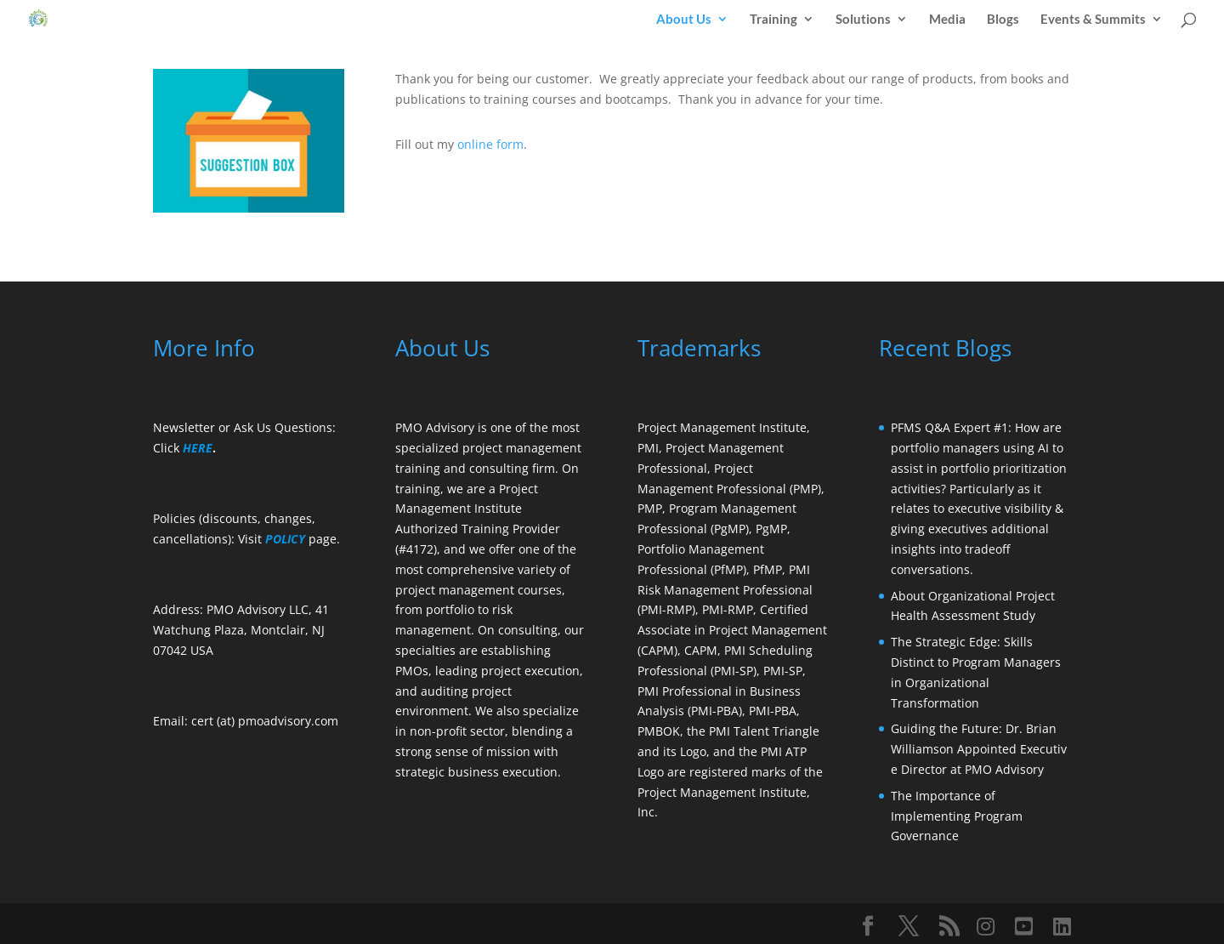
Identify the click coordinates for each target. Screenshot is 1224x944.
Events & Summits (1093, 19)
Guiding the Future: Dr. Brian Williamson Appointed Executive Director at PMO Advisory (979, 748)
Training (773, 19)
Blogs (1003, 19)
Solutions (863, 19)
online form (490, 144)
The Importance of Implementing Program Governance (957, 816)
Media (947, 19)
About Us (683, 19)
